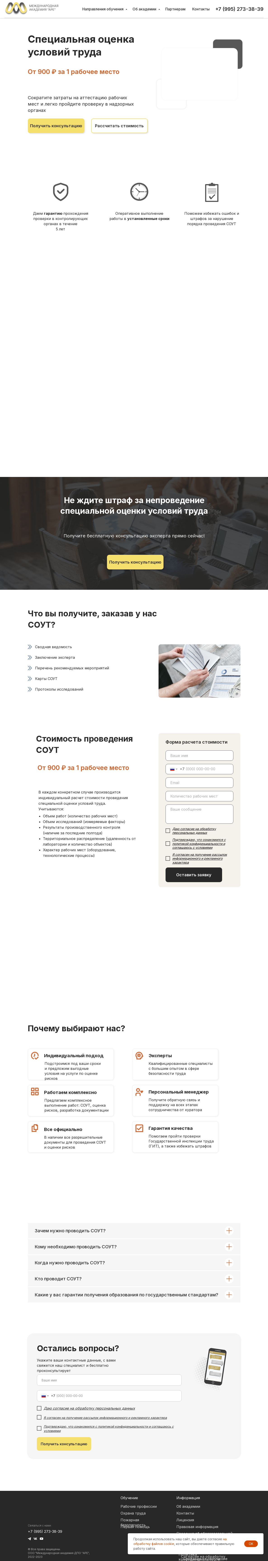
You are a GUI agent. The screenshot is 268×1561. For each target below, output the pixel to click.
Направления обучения (103, 9)
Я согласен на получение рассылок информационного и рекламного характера (199, 858)
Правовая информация (197, 1526)
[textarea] (199, 814)
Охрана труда (133, 1513)
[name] (199, 755)
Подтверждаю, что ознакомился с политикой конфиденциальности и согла (102, 1426)
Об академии (145, 9)
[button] (56, 125)
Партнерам (175, 9)
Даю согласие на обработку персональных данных (194, 831)
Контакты (201, 9)
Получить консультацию (64, 1444)
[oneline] (199, 796)
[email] (199, 782)
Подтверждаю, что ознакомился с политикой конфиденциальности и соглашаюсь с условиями (199, 843)
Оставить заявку (193, 874)
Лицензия (185, 1520)
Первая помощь (135, 1526)
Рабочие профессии (139, 1506)
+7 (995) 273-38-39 (45, 1531)
